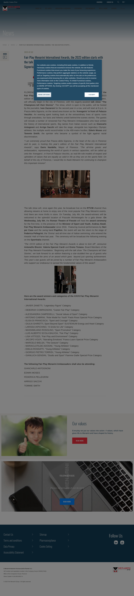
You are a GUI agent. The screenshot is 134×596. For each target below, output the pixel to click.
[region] (68, 80)
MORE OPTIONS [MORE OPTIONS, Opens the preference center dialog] (44, 94)
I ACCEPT (91, 94)
